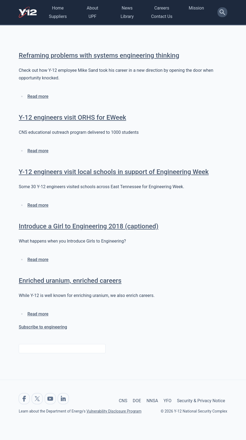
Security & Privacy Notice (201, 400)
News (127, 8)
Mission (196, 8)
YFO (167, 400)
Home (58, 8)
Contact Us (161, 16)
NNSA (152, 400)
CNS (123, 400)
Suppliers (58, 16)
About (92, 8)
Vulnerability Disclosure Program (113, 411)
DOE (137, 400)
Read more (37, 96)
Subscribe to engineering (43, 327)
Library (127, 16)
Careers (161, 8)
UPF (92, 16)
